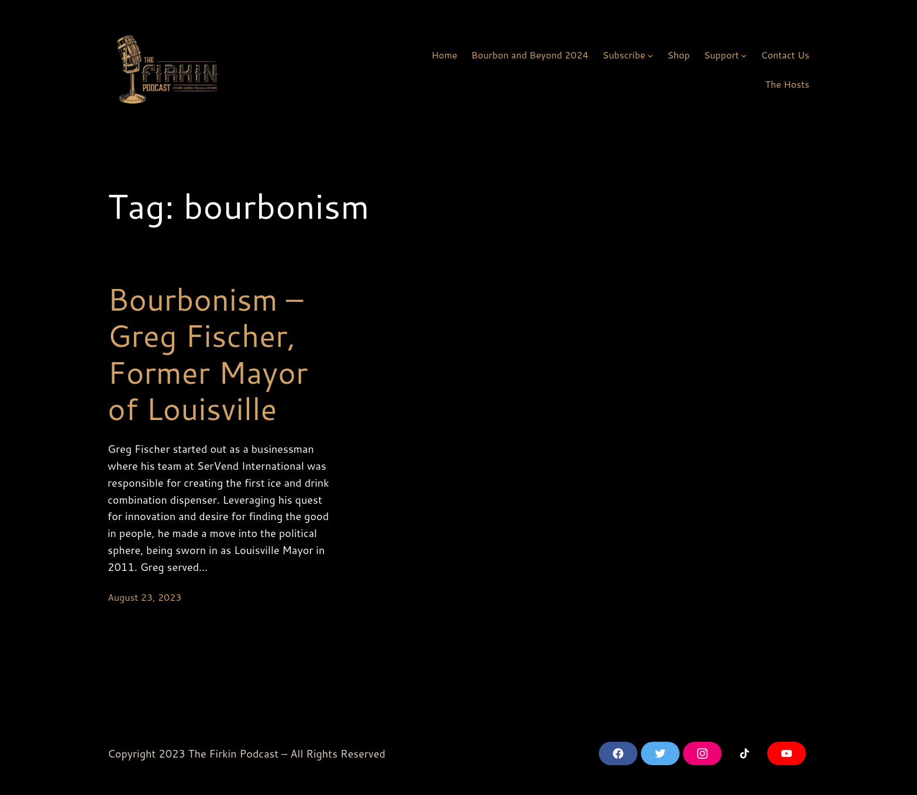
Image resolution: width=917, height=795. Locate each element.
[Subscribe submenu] (650, 55)
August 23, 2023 (145, 597)
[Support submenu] (744, 55)
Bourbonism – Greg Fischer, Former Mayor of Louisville (208, 354)
